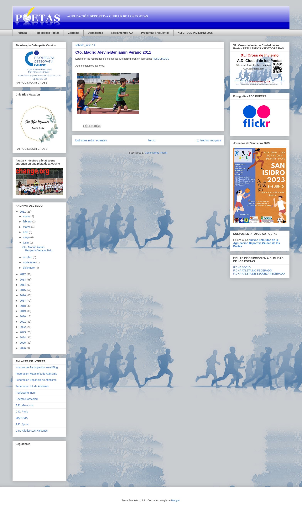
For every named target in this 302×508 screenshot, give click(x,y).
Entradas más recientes (91, 140)
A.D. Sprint (22, 424)
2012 (23, 274)
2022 (23, 326)
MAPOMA (22, 417)
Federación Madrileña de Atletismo (36, 373)
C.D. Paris (22, 411)
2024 (23, 337)
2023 (23, 332)
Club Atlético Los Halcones (32, 430)
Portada (22, 32)
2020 (23, 316)
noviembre (29, 262)
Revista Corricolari (27, 399)
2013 (23, 279)
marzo (27, 226)
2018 (23, 305)
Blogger (175, 500)
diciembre (29, 267)
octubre (28, 257)
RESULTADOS (161, 58)
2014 (23, 284)
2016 (23, 295)
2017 (23, 300)
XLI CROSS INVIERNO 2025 (195, 32)
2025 (23, 342)
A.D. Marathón (24, 405)
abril (26, 232)
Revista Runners (26, 392)
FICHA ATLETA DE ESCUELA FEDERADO (259, 273)
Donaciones (95, 32)
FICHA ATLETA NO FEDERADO (252, 270)
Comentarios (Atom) (156, 152)
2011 (23, 211)
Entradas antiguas (209, 140)
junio (26, 242)
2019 (23, 311)
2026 (23, 348)
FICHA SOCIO (242, 267)
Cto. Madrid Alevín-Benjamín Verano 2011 (113, 52)
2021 (23, 321)
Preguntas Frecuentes (155, 32)
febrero (27, 221)
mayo (26, 237)
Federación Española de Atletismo (36, 379)
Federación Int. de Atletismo (32, 386)
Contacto (74, 32)
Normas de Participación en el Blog (37, 367)
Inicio (151, 140)
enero (27, 216)
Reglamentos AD (122, 32)
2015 (23, 290)
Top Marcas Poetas (47, 32)
